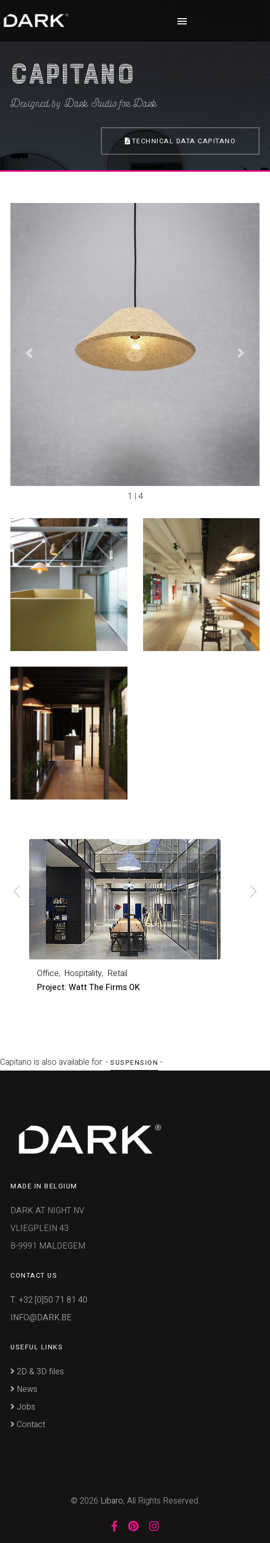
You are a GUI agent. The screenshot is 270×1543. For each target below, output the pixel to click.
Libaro (111, 1501)
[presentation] (16, 893)
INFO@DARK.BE (41, 1317)
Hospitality (83, 973)
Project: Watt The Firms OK (88, 987)
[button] (29, 353)
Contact (27, 1424)
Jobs (22, 1407)
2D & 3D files (37, 1371)
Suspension (134, 1062)
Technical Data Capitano (180, 141)
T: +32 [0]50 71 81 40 (48, 1300)
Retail (117, 973)
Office (48, 973)
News (23, 1389)
